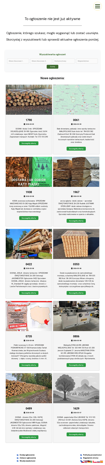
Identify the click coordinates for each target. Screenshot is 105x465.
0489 (29, 408)
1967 (76, 192)
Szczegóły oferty (29, 143)
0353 (76, 264)
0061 (76, 120)
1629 (76, 408)
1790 (29, 120)
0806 (76, 336)
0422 (29, 264)
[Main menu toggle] (97, 6)
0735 (29, 336)
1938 (29, 192)
